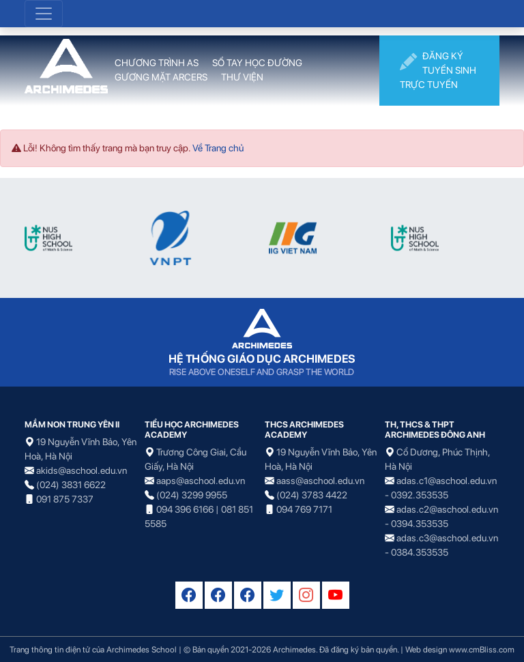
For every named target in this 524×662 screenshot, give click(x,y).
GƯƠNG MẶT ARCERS (161, 77)
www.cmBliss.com (481, 649)
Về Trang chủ (218, 147)
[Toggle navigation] (44, 13)
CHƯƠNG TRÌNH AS (157, 62)
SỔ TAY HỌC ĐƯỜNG (257, 62)
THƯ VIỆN (242, 77)
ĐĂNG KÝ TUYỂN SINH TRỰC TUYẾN (438, 69)
